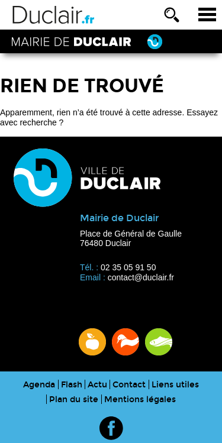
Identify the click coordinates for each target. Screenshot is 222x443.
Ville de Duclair (53, 15)
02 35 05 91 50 (128, 267)
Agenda (39, 385)
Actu (97, 385)
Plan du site (73, 400)
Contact (129, 385)
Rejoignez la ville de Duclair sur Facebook (111, 428)
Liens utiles (175, 385)
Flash (71, 385)
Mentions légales (140, 400)
